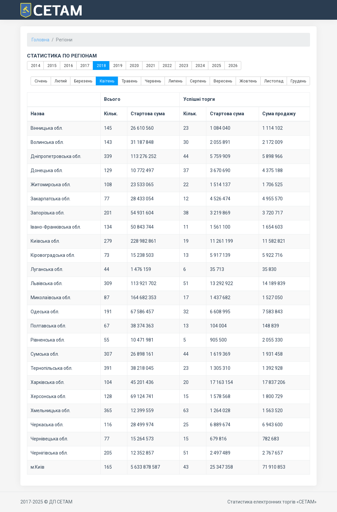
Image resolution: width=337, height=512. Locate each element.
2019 (117, 65)
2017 (84, 65)
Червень (153, 81)
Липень (175, 81)
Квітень (107, 81)
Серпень (198, 81)
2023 (183, 65)
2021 (150, 65)
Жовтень (248, 81)
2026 (232, 65)
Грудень (298, 81)
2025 (216, 65)
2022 (166, 65)
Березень (83, 81)
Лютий (61, 81)
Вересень (223, 81)
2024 (199, 65)
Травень (130, 81)
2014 (35, 65)
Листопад (273, 81)
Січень (41, 81)
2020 (134, 65)
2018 (101, 65)
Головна (40, 39)
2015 (51, 65)
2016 (68, 65)
